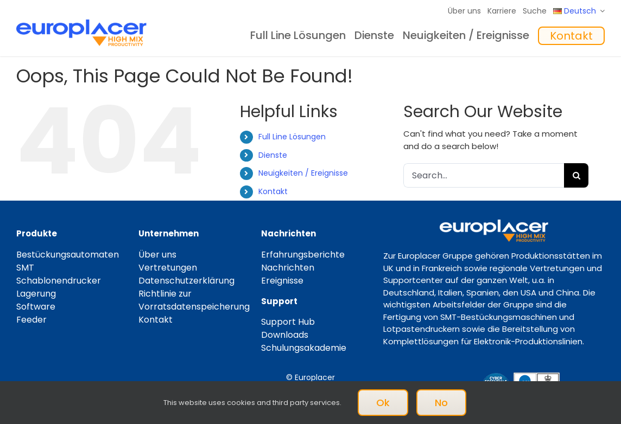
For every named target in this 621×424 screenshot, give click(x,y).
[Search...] (483, 175)
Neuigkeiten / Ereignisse (303, 173)
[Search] (576, 175)
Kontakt (273, 191)
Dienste (272, 155)
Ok (383, 402)
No (441, 402)
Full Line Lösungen (292, 136)
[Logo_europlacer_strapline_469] (81, 23)
